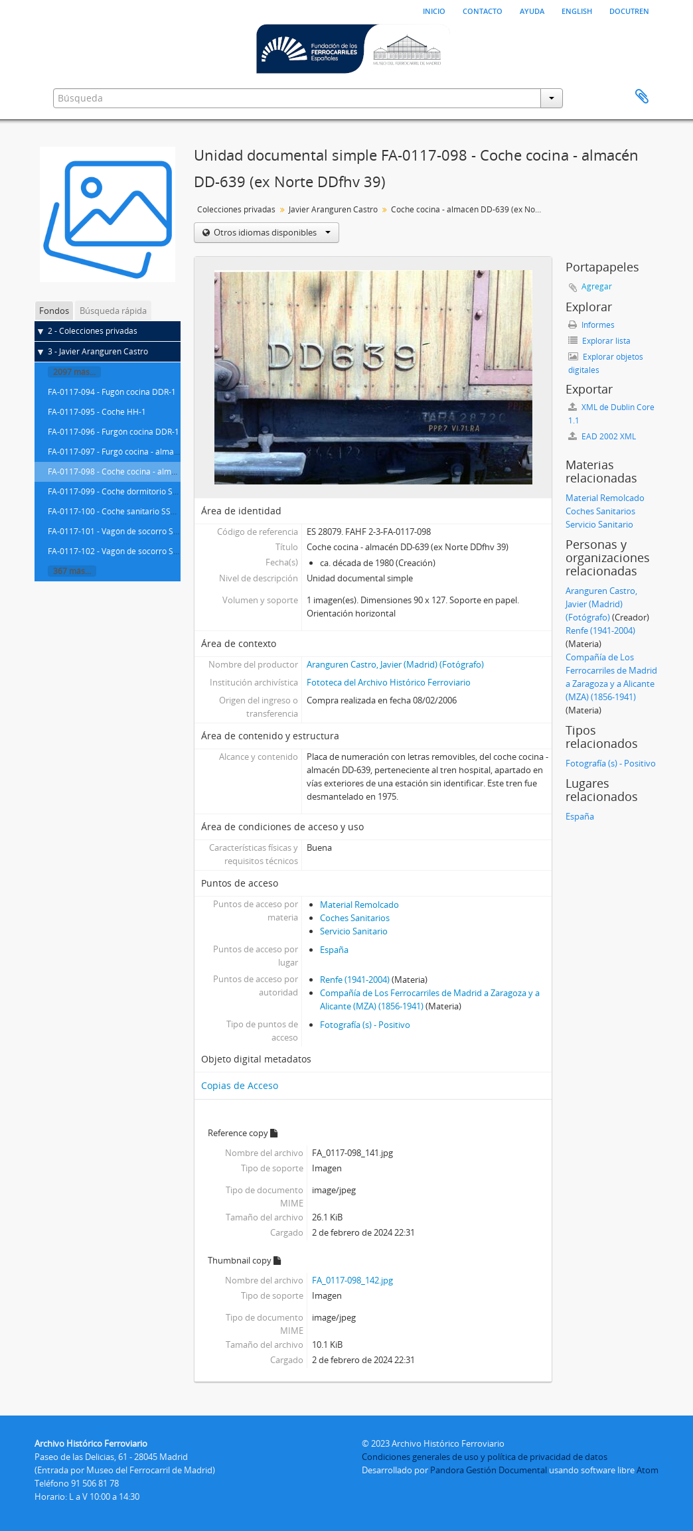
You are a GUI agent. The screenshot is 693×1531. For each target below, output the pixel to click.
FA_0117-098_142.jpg (352, 1280)
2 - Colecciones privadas (92, 330)
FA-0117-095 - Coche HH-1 (97, 411)
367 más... (72, 571)
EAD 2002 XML (602, 436)
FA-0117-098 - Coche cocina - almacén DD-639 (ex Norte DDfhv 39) (171, 471)
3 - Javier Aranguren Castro (98, 351)
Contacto (482, 10)
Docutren (629, 10)
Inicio (434, 10)
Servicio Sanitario (354, 931)
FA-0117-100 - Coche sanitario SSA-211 (120, 511)
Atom (647, 1470)
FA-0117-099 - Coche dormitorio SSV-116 (123, 491)
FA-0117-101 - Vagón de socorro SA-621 (121, 531)
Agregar (596, 286)
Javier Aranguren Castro (333, 209)
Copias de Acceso (239, 1085)
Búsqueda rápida (113, 311)
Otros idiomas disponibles (271, 232)
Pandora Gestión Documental (488, 1470)
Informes (591, 324)
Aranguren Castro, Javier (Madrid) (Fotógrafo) (395, 664)
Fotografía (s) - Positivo (365, 1025)
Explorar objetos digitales (605, 363)
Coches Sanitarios (355, 918)
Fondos (54, 311)
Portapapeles (641, 96)
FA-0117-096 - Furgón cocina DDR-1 (113, 431)
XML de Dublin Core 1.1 (611, 413)
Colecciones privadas (236, 209)
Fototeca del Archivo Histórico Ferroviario (389, 682)
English (577, 10)
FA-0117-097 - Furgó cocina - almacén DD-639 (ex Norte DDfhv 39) (170, 451)
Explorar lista (599, 340)
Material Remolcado (359, 905)
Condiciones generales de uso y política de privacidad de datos (484, 1457)
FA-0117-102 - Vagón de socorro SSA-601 (124, 551)
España (334, 950)
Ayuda (532, 10)
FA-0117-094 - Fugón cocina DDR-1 (112, 392)
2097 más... (74, 372)
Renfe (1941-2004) (355, 979)
